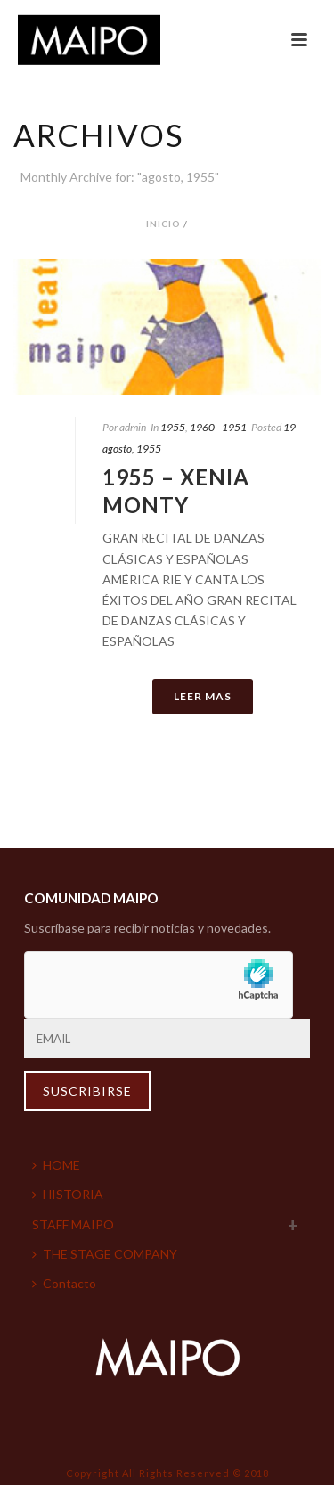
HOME (56, 1164)
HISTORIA (67, 1194)
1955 (172, 427)
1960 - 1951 (218, 427)
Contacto (64, 1283)
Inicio (163, 223)
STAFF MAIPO (73, 1224)
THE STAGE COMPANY (104, 1253)
